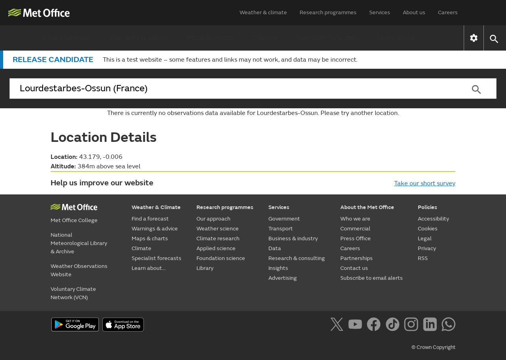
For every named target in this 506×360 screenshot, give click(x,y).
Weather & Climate (156, 207)
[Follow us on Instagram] (412, 325)
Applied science (216, 248)
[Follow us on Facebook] (375, 325)
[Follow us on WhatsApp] (448, 325)
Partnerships (356, 258)
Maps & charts (210, 37)
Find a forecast (67, 37)
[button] (493, 38)
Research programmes (328, 12)
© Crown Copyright (433, 347)
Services (379, 12)
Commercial (355, 228)
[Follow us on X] (338, 325)
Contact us (354, 268)
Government (284, 218)
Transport (280, 228)
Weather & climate (263, 12)
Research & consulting (296, 258)
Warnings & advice (139, 37)
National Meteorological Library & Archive (79, 243)
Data (274, 248)
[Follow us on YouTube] (356, 325)
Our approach (213, 218)
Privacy (427, 248)
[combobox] (233, 88)
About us (414, 12)
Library (204, 268)
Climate (265, 37)
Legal (425, 238)
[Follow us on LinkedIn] (431, 325)
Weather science (217, 228)
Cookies (428, 228)
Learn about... (398, 37)
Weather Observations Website (79, 270)
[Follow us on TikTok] (393, 325)
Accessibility (433, 218)
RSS (423, 258)
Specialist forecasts (327, 37)
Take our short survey (424, 183)
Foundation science (220, 258)
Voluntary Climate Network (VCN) (73, 293)
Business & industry (293, 238)
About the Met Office (367, 207)
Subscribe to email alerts (371, 278)
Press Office (355, 238)
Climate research (218, 238)
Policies (427, 207)
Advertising (282, 278)
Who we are (355, 218)
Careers (448, 12)
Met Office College (74, 220)
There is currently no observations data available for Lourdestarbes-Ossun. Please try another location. (253, 113)
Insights (278, 268)
